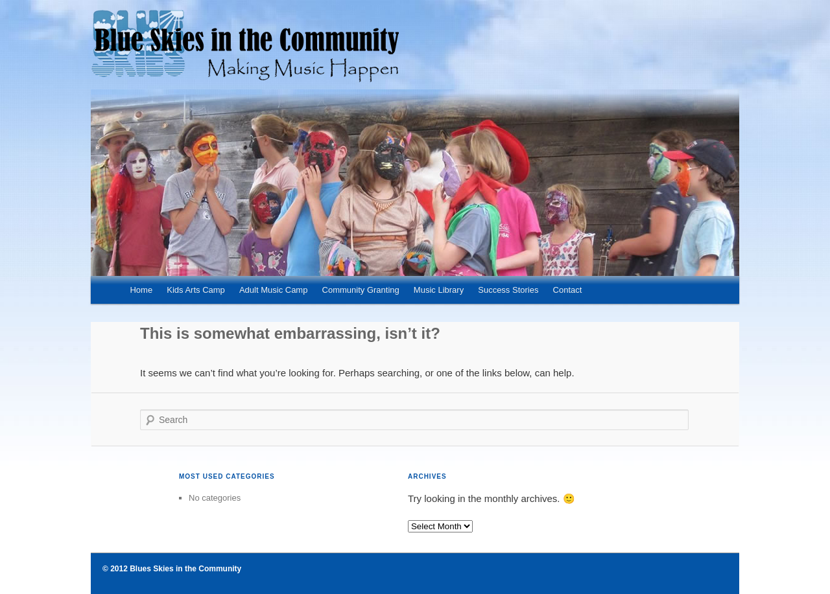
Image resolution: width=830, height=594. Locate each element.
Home (141, 290)
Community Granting (360, 290)
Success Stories (508, 290)
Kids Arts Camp (196, 290)
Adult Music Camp (273, 290)
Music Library (439, 290)
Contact (567, 290)
